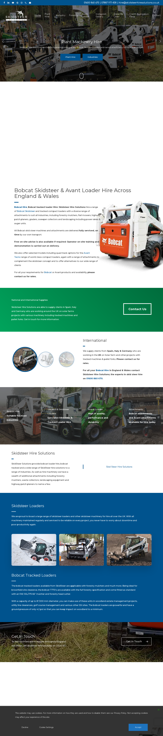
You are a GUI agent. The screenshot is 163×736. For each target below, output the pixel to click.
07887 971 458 (109, 2)
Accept (138, 727)
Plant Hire (70, 57)
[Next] (160, 41)
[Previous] (3, 41)
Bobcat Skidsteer (26, 211)
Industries (93, 57)
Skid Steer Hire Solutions (119, 466)
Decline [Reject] (25, 727)
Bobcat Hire (102, 370)
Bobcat (48, 272)
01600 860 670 (91, 2)
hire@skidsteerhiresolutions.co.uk (139, 2)
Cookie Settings (46, 727)
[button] (137, 309)
